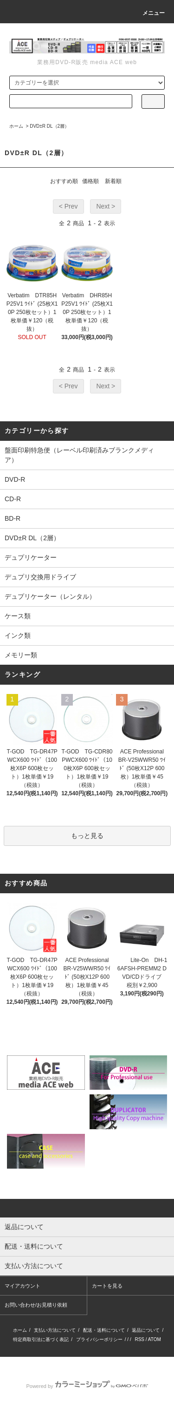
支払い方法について (55, 1330)
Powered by (87, 1386)
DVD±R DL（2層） (49, 126)
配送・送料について (104, 1330)
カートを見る (107, 1286)
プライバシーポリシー (99, 1339)
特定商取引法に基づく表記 (41, 1339)
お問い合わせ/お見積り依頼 (36, 1305)
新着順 (113, 181)
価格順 (90, 181)
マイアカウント (22, 1286)
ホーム (16, 126)
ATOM (154, 1339)
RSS (139, 1339)
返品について (146, 1330)
